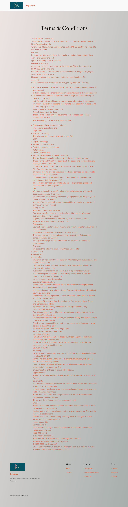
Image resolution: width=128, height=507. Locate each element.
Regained (30, 5)
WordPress (24, 495)
